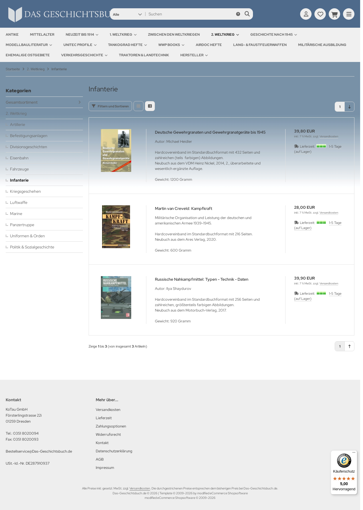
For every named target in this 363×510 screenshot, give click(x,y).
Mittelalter (42, 34)
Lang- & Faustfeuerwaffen (260, 45)
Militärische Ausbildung (322, 45)
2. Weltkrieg (225, 34)
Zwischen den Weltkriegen (174, 34)
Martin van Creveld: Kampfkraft (183, 208)
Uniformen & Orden (27, 235)
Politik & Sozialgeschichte (32, 247)
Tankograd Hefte (127, 45)
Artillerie (17, 124)
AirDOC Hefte (209, 45)
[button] (127, 14)
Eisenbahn (19, 157)
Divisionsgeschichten (28, 146)
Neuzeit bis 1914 (82, 34)
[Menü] (353, 453)
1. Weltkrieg (123, 34)
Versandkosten (329, 136)
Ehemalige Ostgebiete (28, 55)
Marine (16, 213)
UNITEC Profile (80, 45)
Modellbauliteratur (29, 45)
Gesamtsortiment (21, 102)
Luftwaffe (18, 202)
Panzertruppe (22, 224)
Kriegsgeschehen (25, 191)
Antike (12, 34)
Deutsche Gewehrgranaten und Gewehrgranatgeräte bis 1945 (210, 132)
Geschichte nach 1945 (273, 34)
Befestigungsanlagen (28, 135)
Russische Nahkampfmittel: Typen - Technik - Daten (201, 279)
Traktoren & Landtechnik (144, 55)
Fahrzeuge (19, 169)
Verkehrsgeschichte (84, 55)
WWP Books (171, 45)
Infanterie (19, 180)
